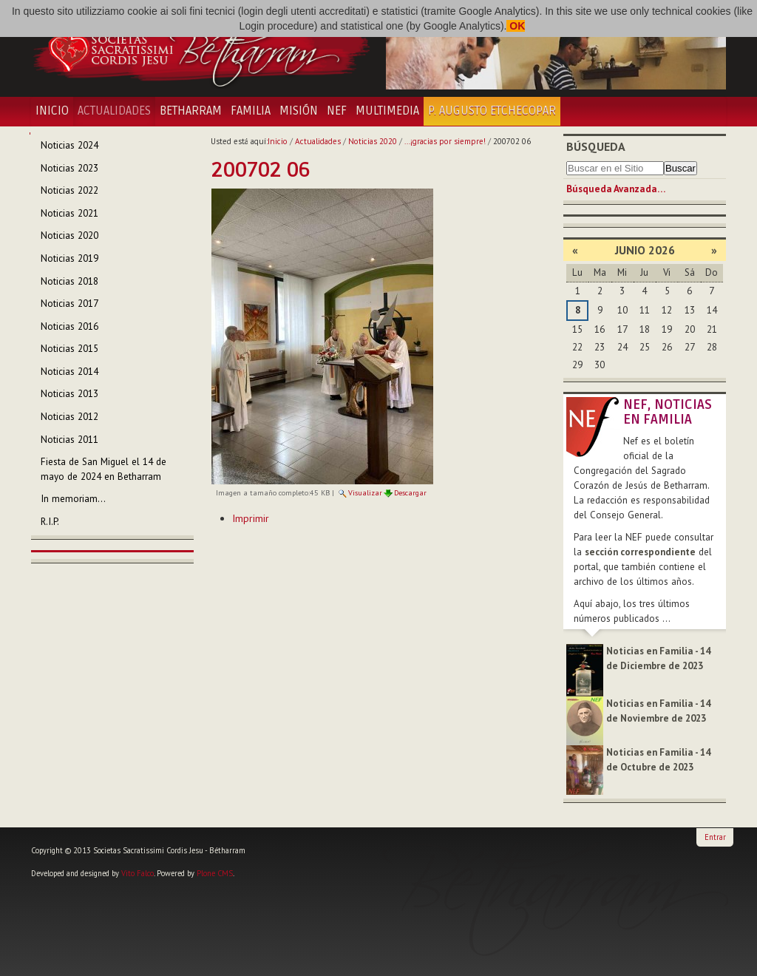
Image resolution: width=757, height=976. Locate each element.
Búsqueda (595, 146)
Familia (251, 111)
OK (515, 26)
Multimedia (387, 111)
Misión (298, 111)
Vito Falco (137, 873)
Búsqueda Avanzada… (615, 189)
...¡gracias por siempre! (445, 141)
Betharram (191, 111)
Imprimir (250, 518)
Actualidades (114, 111)
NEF (337, 111)
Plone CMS (215, 873)
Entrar (715, 837)
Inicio (52, 111)
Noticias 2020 (372, 141)
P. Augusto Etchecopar (492, 111)
